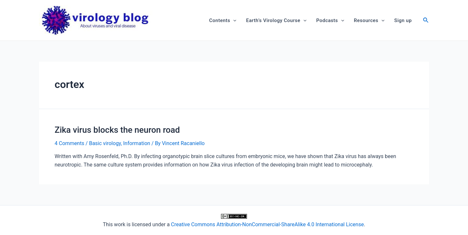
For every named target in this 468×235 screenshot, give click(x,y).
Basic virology (105, 143)
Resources (369, 20)
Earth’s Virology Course (276, 20)
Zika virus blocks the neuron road (117, 130)
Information (136, 143)
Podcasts (330, 20)
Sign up (403, 20)
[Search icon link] (426, 21)
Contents (223, 20)
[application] (233, 20)
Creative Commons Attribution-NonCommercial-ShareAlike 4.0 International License (267, 224)
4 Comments (69, 143)
